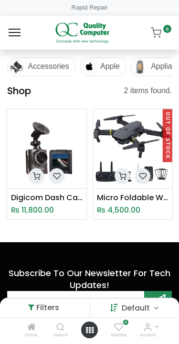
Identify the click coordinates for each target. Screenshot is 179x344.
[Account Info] (147, 327)
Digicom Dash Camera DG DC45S (47, 198)
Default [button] (137, 307)
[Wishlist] (118, 327)
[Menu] (14, 32)
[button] (36, 175)
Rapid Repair (90, 7)
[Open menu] (90, 330)
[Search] (60, 327)
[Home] (31, 327)
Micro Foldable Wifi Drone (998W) (132, 198)
